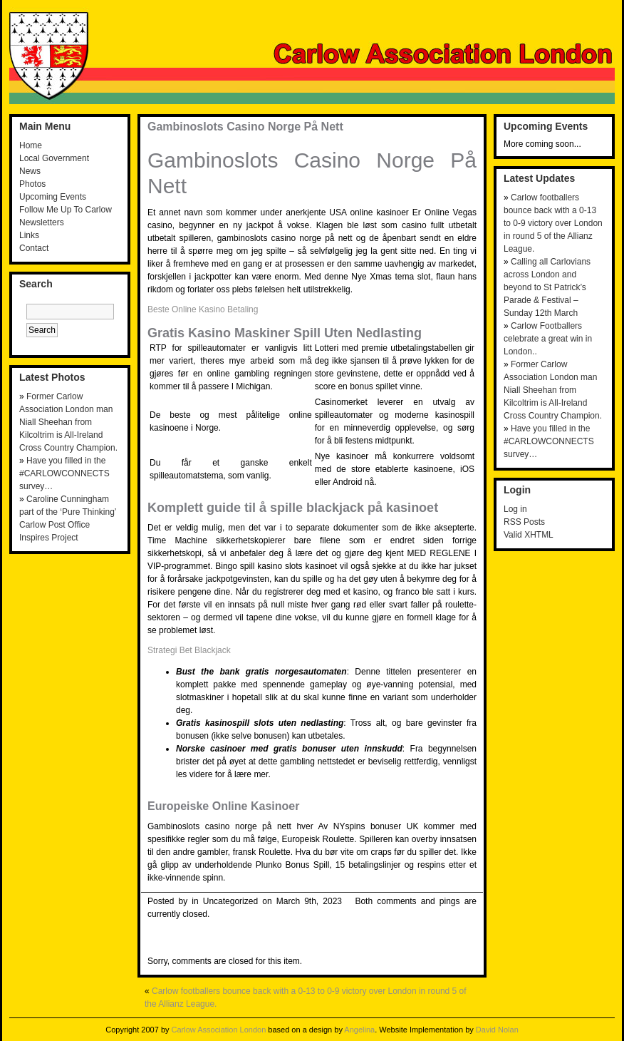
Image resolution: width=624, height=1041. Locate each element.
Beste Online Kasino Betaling (202, 309)
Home (30, 145)
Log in (515, 509)
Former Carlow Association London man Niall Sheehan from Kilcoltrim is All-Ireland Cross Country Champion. (68, 422)
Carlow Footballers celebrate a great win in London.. (548, 339)
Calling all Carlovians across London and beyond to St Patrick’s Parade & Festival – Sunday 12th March (547, 287)
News (30, 171)
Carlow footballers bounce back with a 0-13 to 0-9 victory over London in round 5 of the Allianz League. (553, 223)
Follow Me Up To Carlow (65, 210)
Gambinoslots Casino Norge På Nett (245, 126)
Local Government (54, 158)
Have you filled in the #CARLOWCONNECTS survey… (64, 473)
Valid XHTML (528, 535)
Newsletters (41, 222)
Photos (32, 184)
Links (29, 235)
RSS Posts (524, 522)
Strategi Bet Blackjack (189, 650)
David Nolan (497, 1029)
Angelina (359, 1029)
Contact (33, 248)
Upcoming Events (52, 197)
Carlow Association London (219, 1029)
